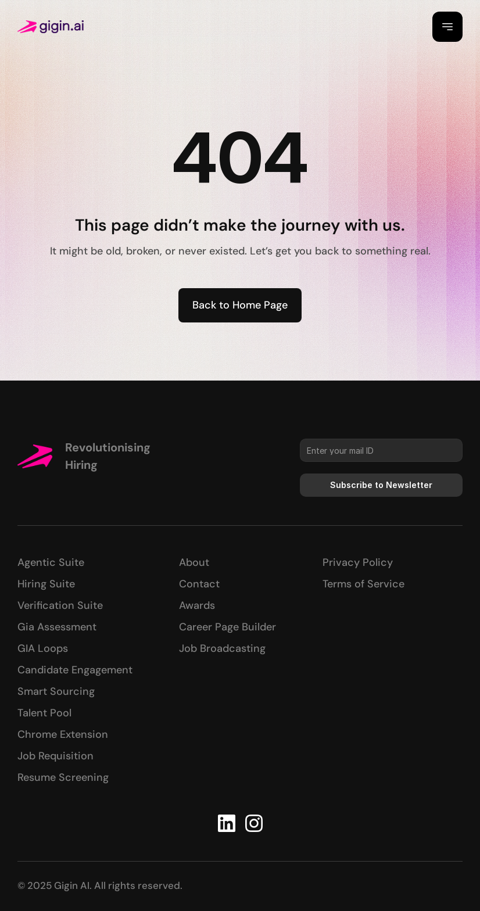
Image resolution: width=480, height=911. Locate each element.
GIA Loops (42, 648)
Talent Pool (44, 713)
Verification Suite (60, 605)
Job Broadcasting (222, 648)
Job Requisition (55, 756)
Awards (197, 605)
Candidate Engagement (74, 670)
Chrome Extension (62, 734)
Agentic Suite (50, 562)
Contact (199, 584)
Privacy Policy (358, 562)
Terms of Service (363, 584)
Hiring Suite (46, 584)
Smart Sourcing (56, 691)
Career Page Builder (227, 627)
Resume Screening (63, 777)
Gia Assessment (56, 627)
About (194, 562)
